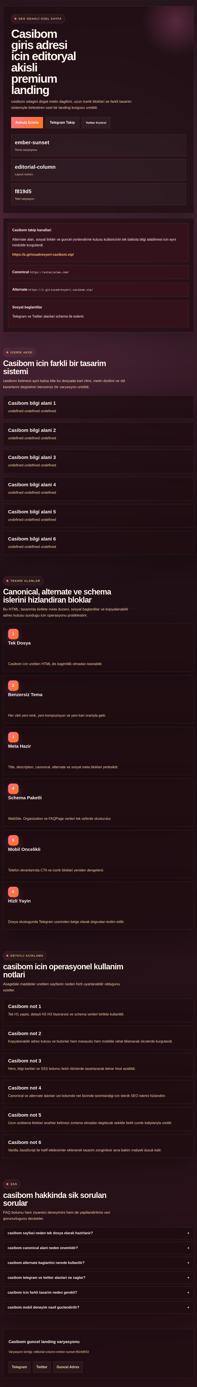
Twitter (37, 316)
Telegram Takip (62, 122)
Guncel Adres (68, 1367)
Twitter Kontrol (96, 122)
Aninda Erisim (27, 122)
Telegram (19, 316)
